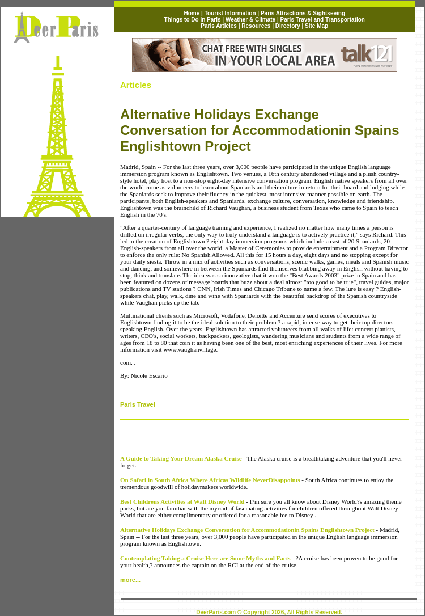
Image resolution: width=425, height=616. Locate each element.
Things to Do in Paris (192, 19)
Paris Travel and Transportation (322, 19)
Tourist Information (231, 13)
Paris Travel (137, 404)
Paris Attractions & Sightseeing (303, 13)
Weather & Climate (250, 19)
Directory (287, 26)
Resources (255, 26)
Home (192, 13)
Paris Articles (219, 26)
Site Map (316, 26)
